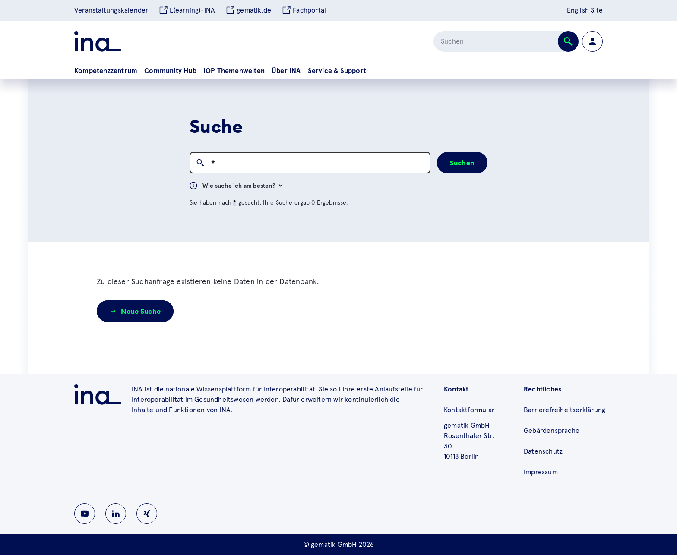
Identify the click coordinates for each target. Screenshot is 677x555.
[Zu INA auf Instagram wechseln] (146, 513)
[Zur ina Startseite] (97, 41)
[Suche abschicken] (568, 41)
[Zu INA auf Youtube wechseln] (84, 513)
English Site (585, 10)
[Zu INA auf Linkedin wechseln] (115, 513)
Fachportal (304, 10)
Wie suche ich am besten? (242, 186)
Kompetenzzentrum (105, 70)
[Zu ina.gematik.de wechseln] (97, 394)
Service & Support (337, 70)
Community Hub (170, 70)
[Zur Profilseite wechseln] (592, 41)
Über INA (286, 70)
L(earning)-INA (186, 10)
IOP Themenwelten (234, 70)
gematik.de (248, 10)
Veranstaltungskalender (111, 10)
